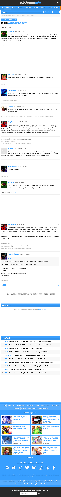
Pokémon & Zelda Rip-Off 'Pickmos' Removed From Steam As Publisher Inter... (29, 345)
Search (56, 12)
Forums (4, 12)
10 (58, 254)
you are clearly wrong (26, 139)
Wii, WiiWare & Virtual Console (18, 15)
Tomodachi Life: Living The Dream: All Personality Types (23, 348)
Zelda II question (17, 22)
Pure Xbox (20, 481)
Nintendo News (49, 481)
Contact (37, 405)
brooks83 (11, 74)
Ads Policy (17, 408)
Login (39, 309)
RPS (45, 484)
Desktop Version (43, 408)
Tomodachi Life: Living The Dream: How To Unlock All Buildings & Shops (28, 341)
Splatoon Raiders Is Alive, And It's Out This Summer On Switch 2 (25, 373)
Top (4, 405)
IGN (57, 481)
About (9, 405)
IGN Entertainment (24, 475)
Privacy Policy (45, 405)
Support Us (30, 405)
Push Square (11, 481)
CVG (41, 484)
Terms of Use (55, 405)
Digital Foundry (39, 481)
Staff (14, 405)
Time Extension (28, 481)
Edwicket (11, 31)
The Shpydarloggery (5, 138)
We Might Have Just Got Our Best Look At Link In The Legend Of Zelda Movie (29, 362)
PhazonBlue (12, 90)
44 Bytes (37, 475)
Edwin (9, 259)
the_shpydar (12, 122)
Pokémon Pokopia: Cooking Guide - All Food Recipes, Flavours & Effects (28, 366)
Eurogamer (18, 484)
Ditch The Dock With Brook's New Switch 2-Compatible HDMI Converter (27, 359)
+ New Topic (47, 12)
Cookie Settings (31, 408)
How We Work (21, 405)
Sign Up (45, 309)
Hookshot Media (10, 475)
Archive (23, 408)
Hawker (10, 106)
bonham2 (11, 148)
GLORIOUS (11, 141)
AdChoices (43, 475)
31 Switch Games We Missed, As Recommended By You (25, 355)
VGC (24, 484)
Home (3, 15)
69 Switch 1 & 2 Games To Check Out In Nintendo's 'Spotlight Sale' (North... (28, 352)
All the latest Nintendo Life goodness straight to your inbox (30, 490)
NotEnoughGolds (13, 166)
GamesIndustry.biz (32, 484)
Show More (30, 457)
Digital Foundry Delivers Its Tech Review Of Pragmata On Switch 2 (26, 369)
